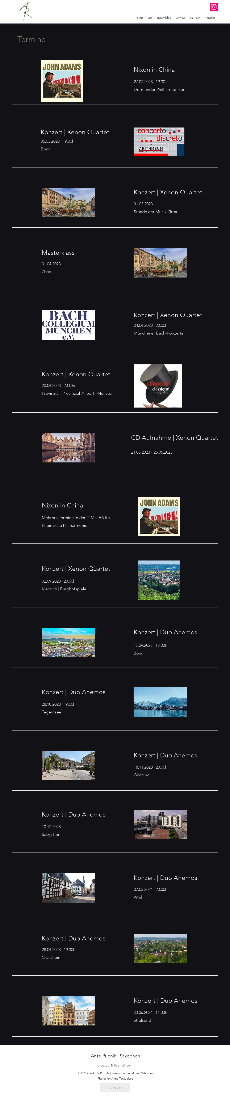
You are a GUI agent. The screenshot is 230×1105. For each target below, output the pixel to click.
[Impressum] (115, 1087)
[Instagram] (214, 7)
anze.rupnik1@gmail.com (115, 1065)
